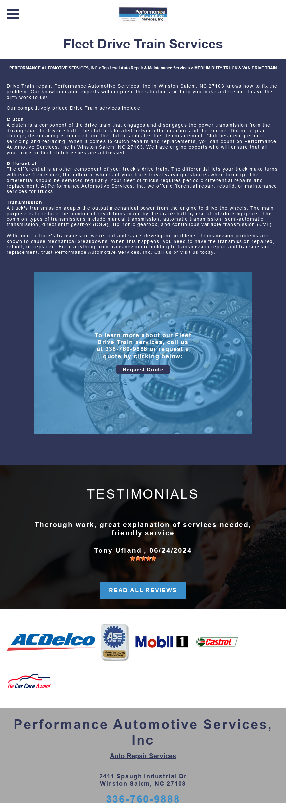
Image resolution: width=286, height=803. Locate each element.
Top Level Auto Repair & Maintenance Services (146, 68)
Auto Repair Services (143, 755)
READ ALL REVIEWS (143, 590)
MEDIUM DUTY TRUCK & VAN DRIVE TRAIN (235, 68)
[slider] (143, 558)
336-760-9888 (126, 349)
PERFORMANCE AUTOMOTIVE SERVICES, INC (53, 68)
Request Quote (143, 369)
